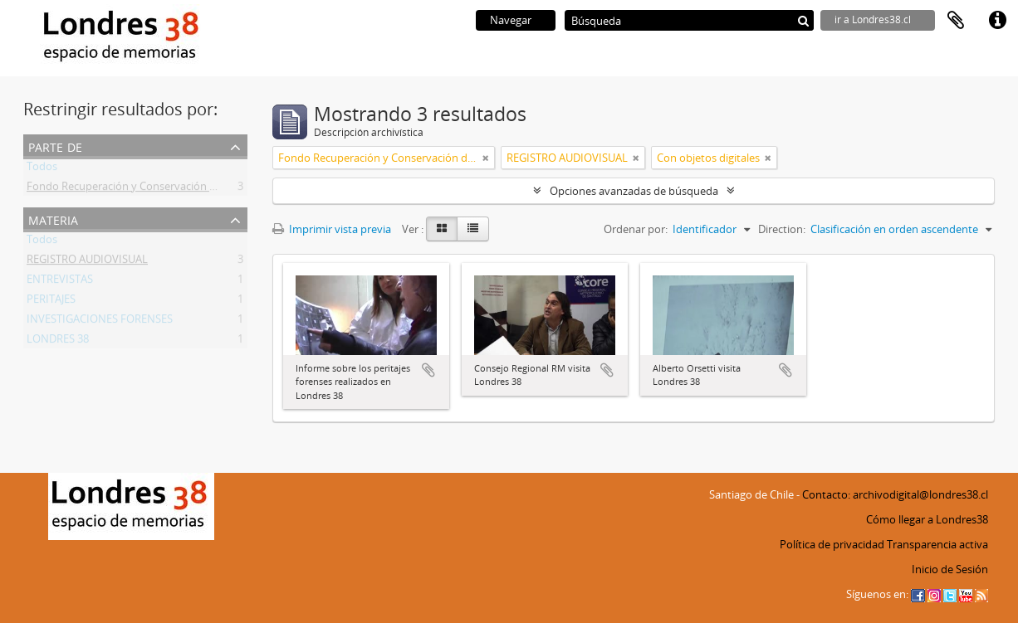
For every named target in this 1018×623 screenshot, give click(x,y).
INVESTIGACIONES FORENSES (100, 321)
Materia (53, 218)
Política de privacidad (832, 544)
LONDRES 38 (58, 341)
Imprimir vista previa (331, 228)
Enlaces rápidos (997, 20)
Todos (42, 169)
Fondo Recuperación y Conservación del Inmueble (150, 189)
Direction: (781, 228)
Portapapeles (955, 20)
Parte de (55, 145)
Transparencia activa (937, 544)
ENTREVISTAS (60, 282)
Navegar (510, 19)
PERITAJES (51, 301)
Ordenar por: (636, 228)
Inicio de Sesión (950, 569)
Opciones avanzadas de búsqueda (634, 190)
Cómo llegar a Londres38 (927, 519)
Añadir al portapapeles (428, 370)
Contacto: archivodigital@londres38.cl (895, 494)
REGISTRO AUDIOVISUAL (87, 262)
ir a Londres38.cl (872, 19)
